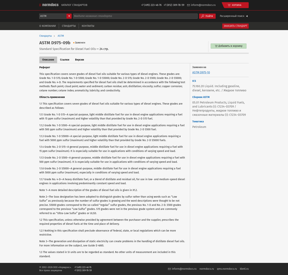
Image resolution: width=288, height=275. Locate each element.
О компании (47, 26)
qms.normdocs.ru (227, 268)
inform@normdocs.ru (203, 5)
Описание (48, 59)
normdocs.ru (206, 268)
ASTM (61, 35)
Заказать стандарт (235, 26)
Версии (79, 59)
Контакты (88, 26)
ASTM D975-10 (201, 72)
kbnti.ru (244, 268)
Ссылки (64, 59)
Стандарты (69, 26)
